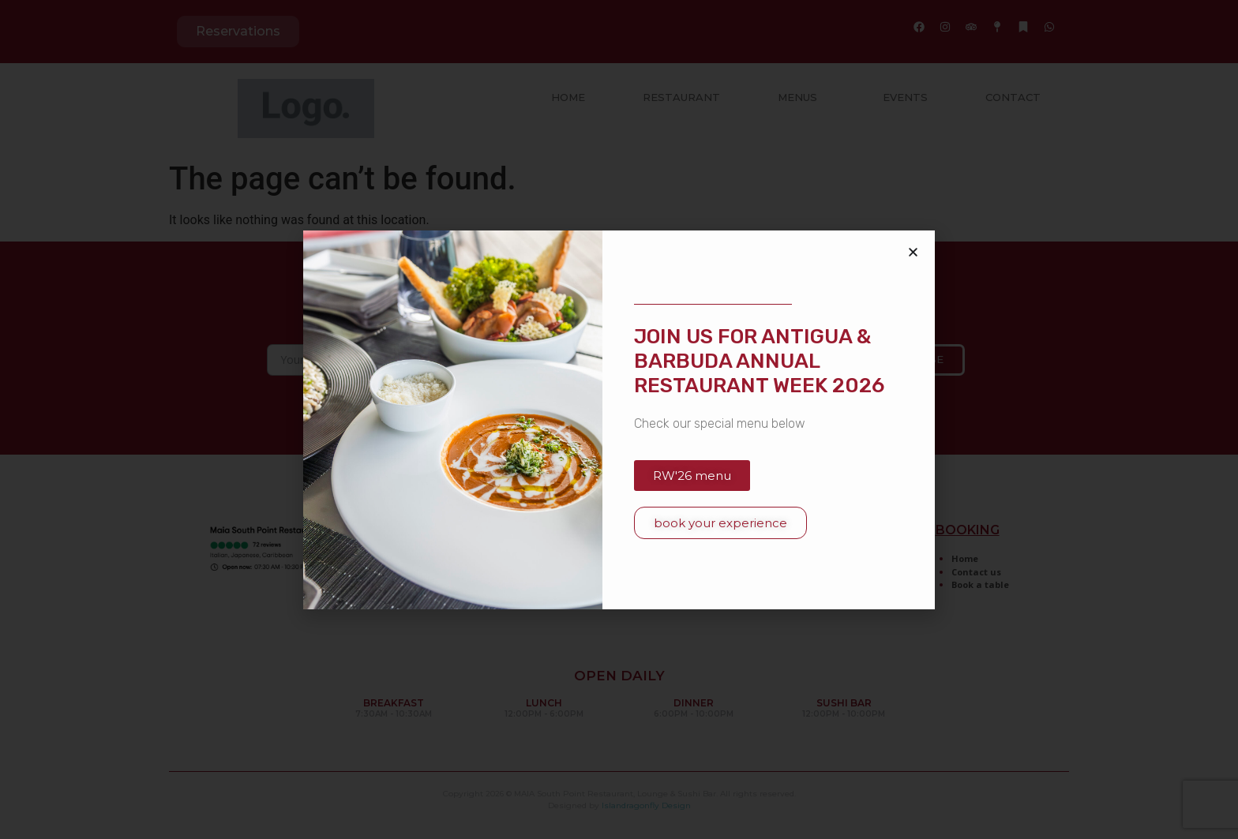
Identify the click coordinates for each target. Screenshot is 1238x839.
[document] (619, 419)
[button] (913, 252)
